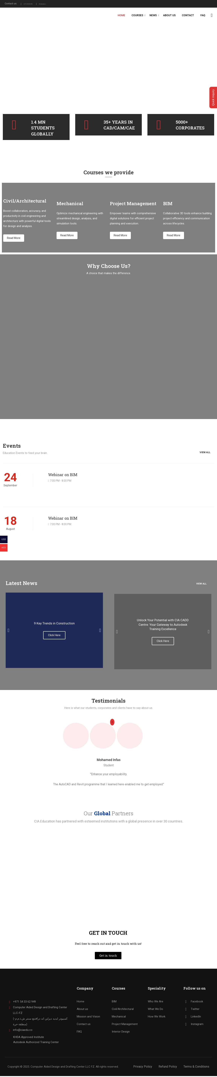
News (152, 15)
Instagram (193, 1025)
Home (121, 15)
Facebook (193, 1002)
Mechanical (119, 1017)
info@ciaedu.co (58, 3)
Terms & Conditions (196, 1067)
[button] (8, 631)
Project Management (125, 1025)
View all (201, 584)
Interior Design (121, 1032)
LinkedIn (192, 1017)
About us (82, 1010)
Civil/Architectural (123, 1010)
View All (205, 448)
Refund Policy (168, 1067)
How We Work (156, 1017)
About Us (169, 15)
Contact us (83, 1025)
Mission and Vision (88, 1017)
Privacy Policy (142, 1067)
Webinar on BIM (62, 475)
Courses (137, 15)
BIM (114, 1002)
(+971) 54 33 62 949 (32, 3)
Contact (188, 15)
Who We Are (155, 1002)
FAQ (202, 15)
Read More (13, 238)
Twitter (191, 1010)
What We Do (155, 1010)
